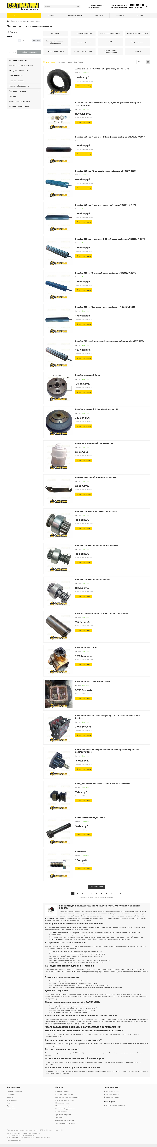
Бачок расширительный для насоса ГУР (94, 443)
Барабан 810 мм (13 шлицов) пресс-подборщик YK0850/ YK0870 (105, 273)
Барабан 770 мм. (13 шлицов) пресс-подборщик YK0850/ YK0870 (106, 171)
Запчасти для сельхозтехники (21, 66)
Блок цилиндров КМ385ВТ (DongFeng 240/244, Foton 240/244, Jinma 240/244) (107, 717)
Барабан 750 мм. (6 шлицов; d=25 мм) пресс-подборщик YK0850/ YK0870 (110, 137)
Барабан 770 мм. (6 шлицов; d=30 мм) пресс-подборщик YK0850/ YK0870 (110, 239)
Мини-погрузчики (16, 76)
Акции (9, 1103)
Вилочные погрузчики (18, 60)
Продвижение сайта (14, 1140)
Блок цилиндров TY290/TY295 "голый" (93, 682)
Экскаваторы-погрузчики (19, 106)
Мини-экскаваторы (16, 81)
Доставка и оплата (75, 15)
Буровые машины (62, 1091)
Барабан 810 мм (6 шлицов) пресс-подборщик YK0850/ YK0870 (105, 307)
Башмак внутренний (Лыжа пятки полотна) (96, 477)
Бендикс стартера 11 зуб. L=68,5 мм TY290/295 (96, 511)
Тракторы (24, 96)
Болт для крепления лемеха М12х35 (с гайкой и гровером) (102, 784)
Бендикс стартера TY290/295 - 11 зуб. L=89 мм (96, 545)
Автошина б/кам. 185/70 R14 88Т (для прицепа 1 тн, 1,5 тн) (102, 69)
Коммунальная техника (18, 71)
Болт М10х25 (81, 852)
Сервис (140, 15)
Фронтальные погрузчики (19, 101)
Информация (13, 1087)
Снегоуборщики (61, 1112)
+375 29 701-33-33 (136, 5)
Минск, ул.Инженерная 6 (115, 1105)
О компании (12, 1100)
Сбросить (12, 52)
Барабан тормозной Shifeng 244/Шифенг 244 (96, 409)
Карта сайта (11, 1109)
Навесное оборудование (19, 86)
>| (120, 893)
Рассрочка (120, 15)
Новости (51, 15)
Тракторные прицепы (24, 91)
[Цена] (12, 40)
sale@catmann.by (94, 8)
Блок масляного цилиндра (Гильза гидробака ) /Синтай (101, 613)
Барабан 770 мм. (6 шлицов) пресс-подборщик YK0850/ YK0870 (105, 205)
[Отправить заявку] (83, 86)
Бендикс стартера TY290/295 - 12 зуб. (92, 579)
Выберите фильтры (29, 52)
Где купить (11, 1106)
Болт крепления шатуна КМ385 (90, 818)
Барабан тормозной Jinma (87, 375)
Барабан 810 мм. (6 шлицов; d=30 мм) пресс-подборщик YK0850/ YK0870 (109, 341)
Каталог (14, 21)
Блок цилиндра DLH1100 (86, 648)
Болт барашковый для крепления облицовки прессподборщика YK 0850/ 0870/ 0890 (107, 751)
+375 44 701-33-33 (136, 8)
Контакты (99, 15)
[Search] (62, 6)
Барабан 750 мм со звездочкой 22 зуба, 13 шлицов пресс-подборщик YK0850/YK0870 (108, 104)
